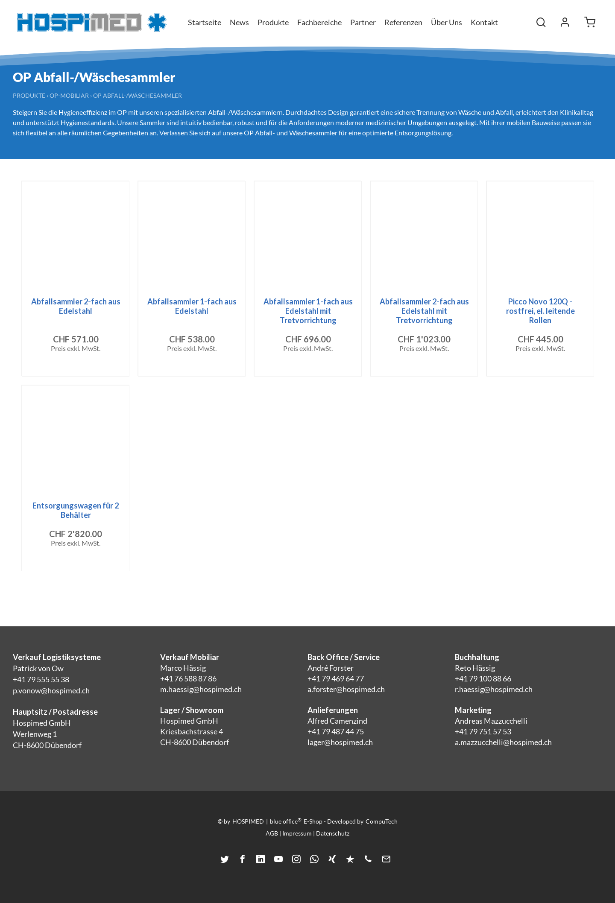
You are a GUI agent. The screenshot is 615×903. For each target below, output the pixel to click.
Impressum (297, 833)
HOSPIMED (248, 821)
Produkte (29, 95)
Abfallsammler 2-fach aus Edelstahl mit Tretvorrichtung (424, 311)
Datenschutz (332, 833)
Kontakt (484, 22)
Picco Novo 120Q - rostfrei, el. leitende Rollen (540, 311)
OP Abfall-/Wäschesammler (137, 95)
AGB (272, 833)
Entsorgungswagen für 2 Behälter (75, 510)
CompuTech (382, 821)
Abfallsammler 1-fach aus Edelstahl (192, 306)
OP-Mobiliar (69, 95)
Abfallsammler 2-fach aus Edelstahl (75, 306)
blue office (286, 821)
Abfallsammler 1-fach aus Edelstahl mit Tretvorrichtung (308, 311)
